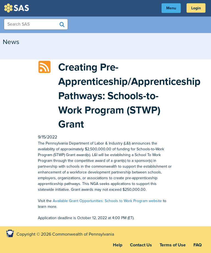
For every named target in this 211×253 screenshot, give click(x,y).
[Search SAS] (62, 24)
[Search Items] (36, 24)
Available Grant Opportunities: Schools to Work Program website (107, 200)
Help (117, 245)
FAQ (197, 245)
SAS (17, 8)
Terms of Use (173, 245)
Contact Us (141, 245)
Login (196, 8)
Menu (171, 8)
